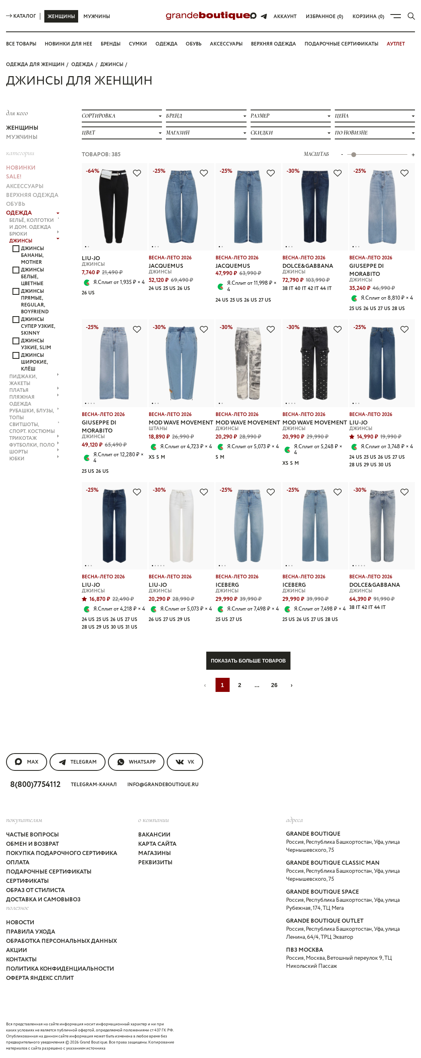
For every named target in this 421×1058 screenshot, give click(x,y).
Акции (16, 950)
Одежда (167, 44)
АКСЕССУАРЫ (25, 186)
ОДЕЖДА (82, 64)
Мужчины (96, 16)
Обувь (193, 44)
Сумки (138, 44)
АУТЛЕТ (396, 44)
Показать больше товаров (248, 661)
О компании (153, 819)
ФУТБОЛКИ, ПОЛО (34, 445)
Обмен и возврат (32, 844)
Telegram (77, 762)
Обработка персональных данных (61, 941)
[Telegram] (264, 16)
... (257, 685)
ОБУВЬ (15, 204)
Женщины (61, 16)
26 (274, 685)
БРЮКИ (34, 234)
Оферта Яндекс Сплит (40, 978)
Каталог (21, 16)
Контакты (21, 960)
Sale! (13, 177)
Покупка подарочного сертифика (61, 853)
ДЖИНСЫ (111, 64)
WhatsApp (136, 762)
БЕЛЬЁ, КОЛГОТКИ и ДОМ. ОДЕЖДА (34, 224)
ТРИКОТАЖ (34, 438)
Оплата (17, 863)
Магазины (154, 853)
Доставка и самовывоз (43, 900)
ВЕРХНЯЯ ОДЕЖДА (32, 195)
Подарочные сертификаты (341, 44)
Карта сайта (157, 844)
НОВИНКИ (20, 168)
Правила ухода (30, 932)
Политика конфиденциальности (60, 969)
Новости (20, 923)
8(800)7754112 (35, 785)
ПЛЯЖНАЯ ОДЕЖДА (34, 401)
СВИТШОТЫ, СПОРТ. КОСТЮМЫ (34, 428)
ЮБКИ (34, 458)
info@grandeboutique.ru (163, 784)
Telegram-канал (94, 784)
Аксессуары (226, 44)
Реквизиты (155, 863)
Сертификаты (27, 881)
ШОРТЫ (34, 452)
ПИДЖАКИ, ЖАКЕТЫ (34, 380)
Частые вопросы (32, 835)
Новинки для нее (68, 44)
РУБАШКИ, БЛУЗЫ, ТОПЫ (34, 414)
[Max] (253, 16)
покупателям (24, 819)
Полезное (17, 907)
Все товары (21, 44)
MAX (26, 762)
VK (185, 762)
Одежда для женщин (35, 64)
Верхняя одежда (273, 44)
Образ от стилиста (35, 890)
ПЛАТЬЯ (34, 390)
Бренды (110, 44)
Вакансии (154, 835)
